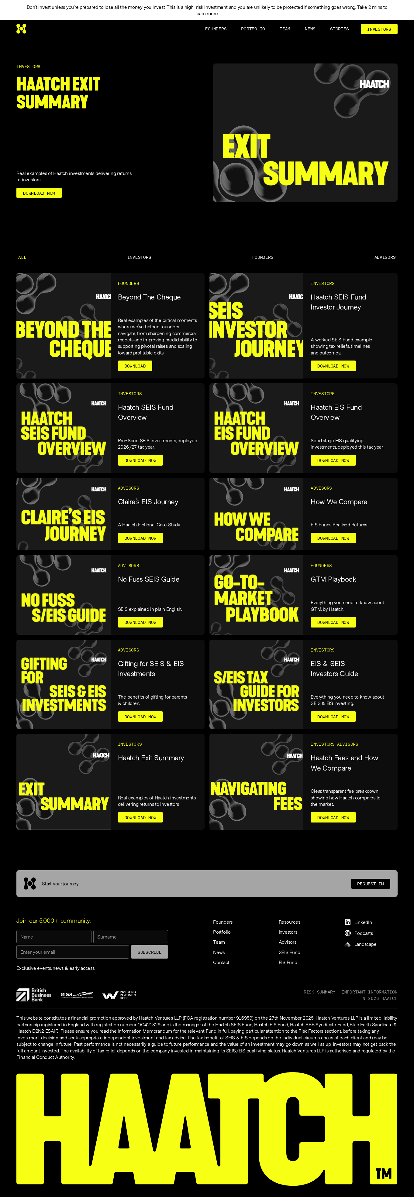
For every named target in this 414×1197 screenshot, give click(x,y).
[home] (21, 29)
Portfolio (222, 932)
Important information (370, 992)
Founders (263, 257)
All (22, 257)
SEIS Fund (289, 952)
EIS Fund (288, 962)
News (219, 952)
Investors (139, 257)
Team (219, 942)
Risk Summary (320, 992)
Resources (289, 922)
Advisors (385, 257)
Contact (221, 962)
